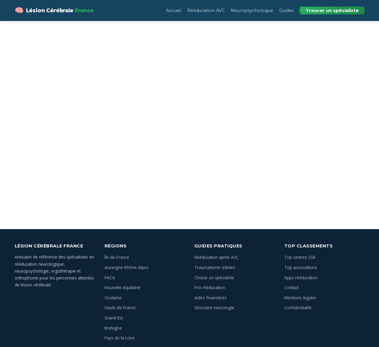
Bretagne (113, 328)
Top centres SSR (299, 257)
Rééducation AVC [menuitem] (206, 10)
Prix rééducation (209, 287)
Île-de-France (117, 257)
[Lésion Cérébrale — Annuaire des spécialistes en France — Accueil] (54, 10)
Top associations (300, 267)
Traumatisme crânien (214, 267)
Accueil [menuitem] (173, 10)
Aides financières (210, 298)
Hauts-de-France (120, 307)
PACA (110, 277)
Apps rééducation (301, 277)
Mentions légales (300, 298)
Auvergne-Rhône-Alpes (127, 267)
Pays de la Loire (120, 338)
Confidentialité (298, 307)
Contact (291, 287)
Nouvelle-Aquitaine (123, 287)
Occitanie (113, 298)
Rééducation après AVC (216, 257)
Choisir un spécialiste (214, 277)
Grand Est (114, 318)
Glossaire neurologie (214, 307)
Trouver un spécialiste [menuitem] (332, 10)
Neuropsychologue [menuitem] (252, 10)
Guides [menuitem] (286, 10)
